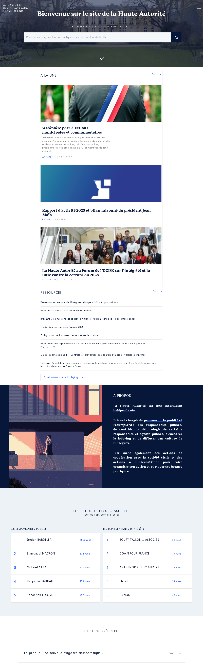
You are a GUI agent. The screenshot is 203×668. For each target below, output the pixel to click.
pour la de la (16, 8)
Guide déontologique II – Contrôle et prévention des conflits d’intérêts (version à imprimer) (93, 355)
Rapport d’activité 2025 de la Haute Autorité (66, 310)
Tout (155, 74)
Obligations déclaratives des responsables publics (70, 335)
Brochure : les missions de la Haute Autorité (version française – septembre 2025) (88, 319)
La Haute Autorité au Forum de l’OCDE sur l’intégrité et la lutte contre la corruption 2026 (96, 273)
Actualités (49, 157)
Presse (46, 219)
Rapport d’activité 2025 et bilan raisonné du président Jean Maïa (96, 212)
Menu (199, 8)
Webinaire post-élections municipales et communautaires (72, 130)
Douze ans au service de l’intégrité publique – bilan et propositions (79, 302)
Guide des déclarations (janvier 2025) (62, 327)
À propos (122, 396)
